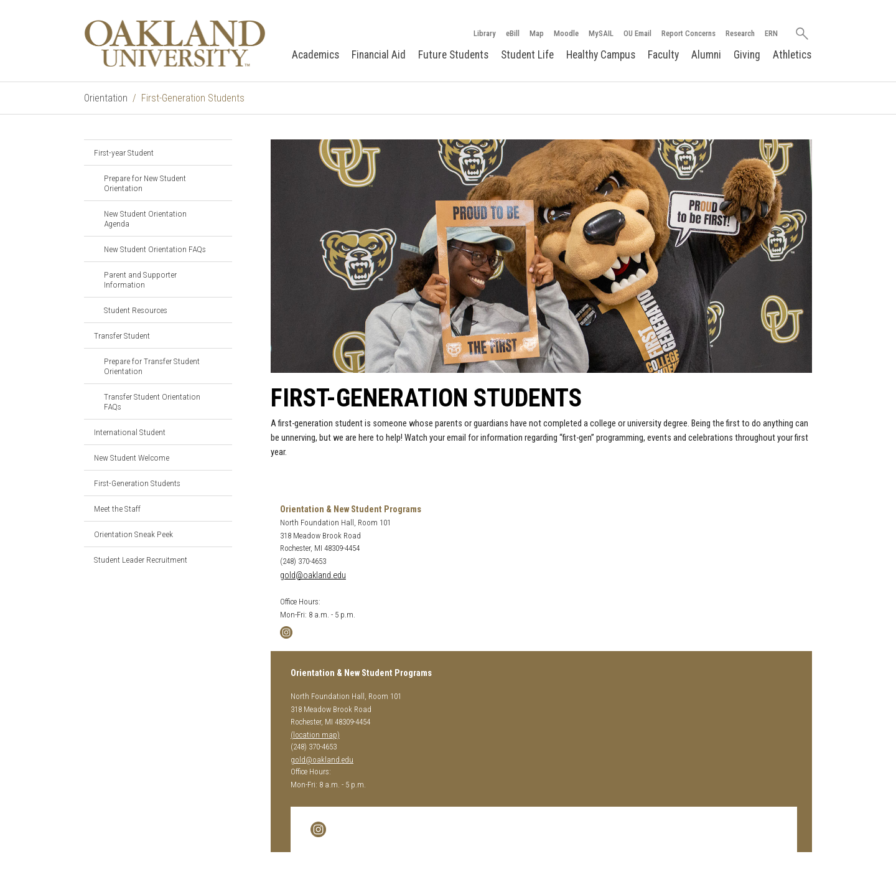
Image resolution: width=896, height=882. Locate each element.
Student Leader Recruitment (140, 560)
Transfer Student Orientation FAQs (152, 401)
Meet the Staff (117, 509)
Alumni (706, 55)
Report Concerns (688, 33)
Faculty (663, 55)
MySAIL (601, 33)
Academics (315, 55)
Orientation (106, 98)
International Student (130, 432)
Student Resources (135, 310)
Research (740, 33)
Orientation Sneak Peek (133, 534)
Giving (747, 55)
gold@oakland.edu (313, 575)
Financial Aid (379, 55)
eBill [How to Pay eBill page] (513, 33)
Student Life (527, 55)
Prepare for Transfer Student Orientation (152, 366)
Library (485, 33)
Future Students (453, 55)
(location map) (315, 734)
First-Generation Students (137, 483)
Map (537, 33)
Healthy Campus (600, 55)
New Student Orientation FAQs (155, 249)
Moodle (566, 33)
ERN (771, 33)
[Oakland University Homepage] (175, 43)
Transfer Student (122, 335)
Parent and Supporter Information (140, 279)
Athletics (792, 55)
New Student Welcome (131, 457)
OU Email (637, 33)
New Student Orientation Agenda (145, 218)
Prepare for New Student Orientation (145, 183)
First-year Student (124, 152)
